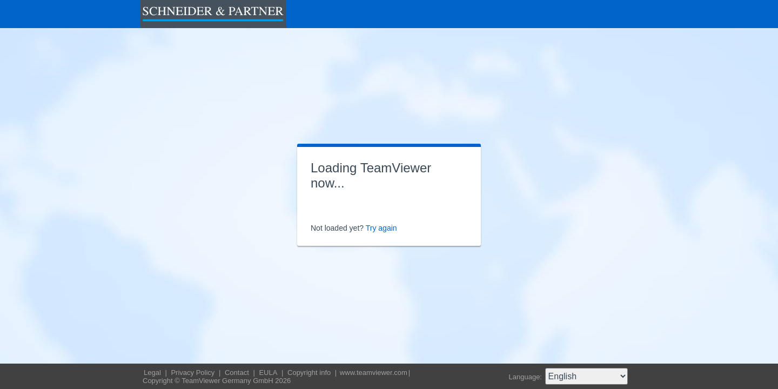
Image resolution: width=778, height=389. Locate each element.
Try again (381, 228)
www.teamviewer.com (373, 372)
